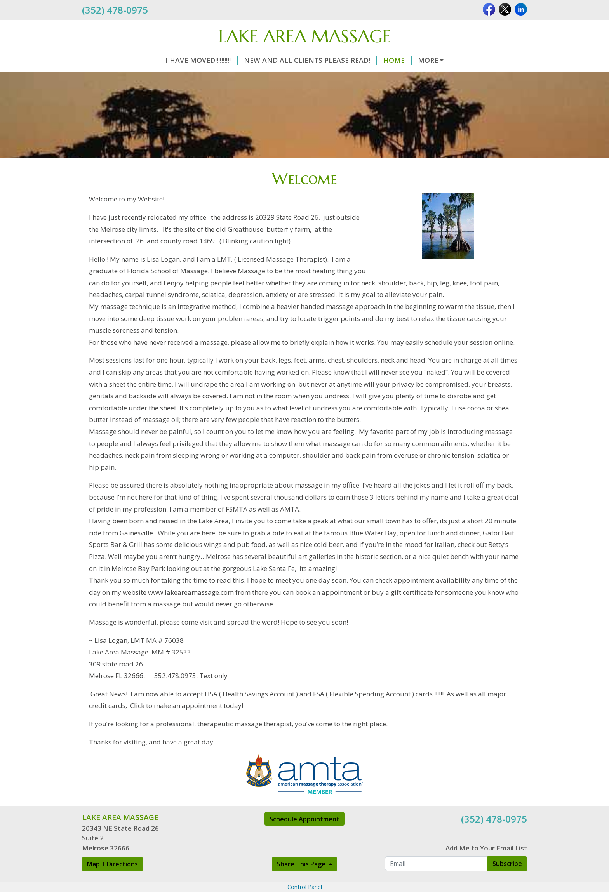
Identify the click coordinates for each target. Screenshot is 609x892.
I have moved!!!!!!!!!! (201, 60)
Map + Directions (112, 864)
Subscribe (507, 863)
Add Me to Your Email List (486, 847)
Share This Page (302, 864)
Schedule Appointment (304, 819)
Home (397, 60)
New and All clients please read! (310, 60)
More (428, 60)
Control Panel (304, 886)
